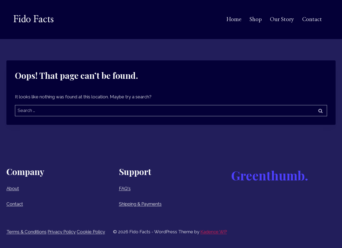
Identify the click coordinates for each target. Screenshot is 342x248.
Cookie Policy (91, 231)
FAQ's (125, 188)
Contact (312, 19)
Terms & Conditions (26, 231)
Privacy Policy (62, 231)
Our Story (282, 19)
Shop (256, 19)
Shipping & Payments (140, 204)
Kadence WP (213, 231)
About (12, 188)
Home (234, 19)
